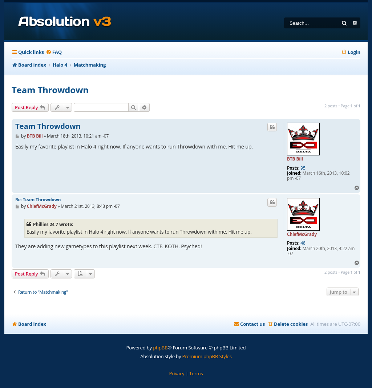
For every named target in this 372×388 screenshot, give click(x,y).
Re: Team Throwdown (38, 199)
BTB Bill (295, 159)
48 (302, 243)
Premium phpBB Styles (207, 356)
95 (302, 168)
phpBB (160, 347)
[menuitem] (54, 52)
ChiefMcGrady (302, 234)
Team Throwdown (50, 90)
